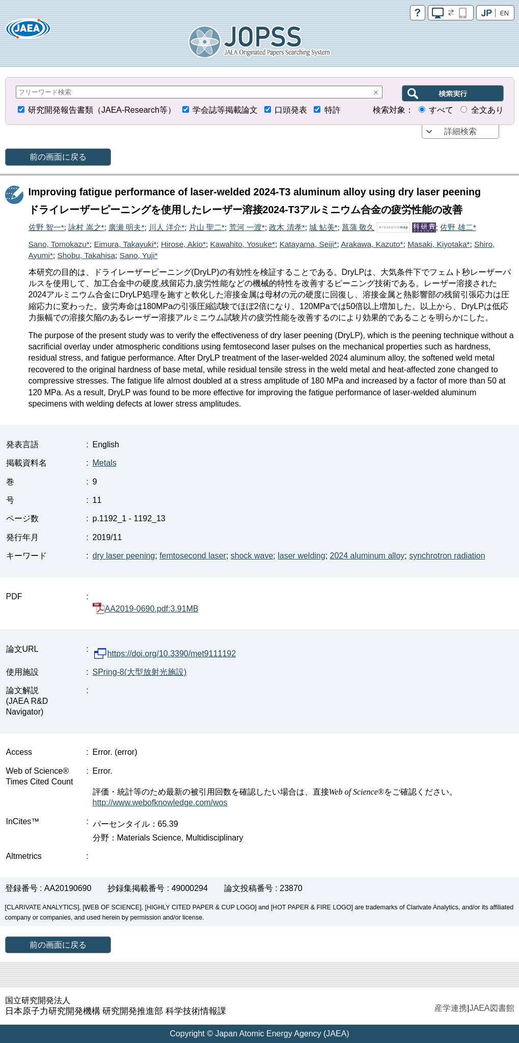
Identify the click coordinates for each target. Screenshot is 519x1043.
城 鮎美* (323, 227)
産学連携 (450, 1008)
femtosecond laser (192, 555)
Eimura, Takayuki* (125, 244)
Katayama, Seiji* (308, 244)
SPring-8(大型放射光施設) (140, 672)
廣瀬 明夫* (126, 227)
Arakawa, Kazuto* (372, 244)
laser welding (301, 555)
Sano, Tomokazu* (59, 244)
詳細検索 (460, 131)
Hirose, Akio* (183, 244)
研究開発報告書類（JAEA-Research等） (102, 110)
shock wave (252, 555)
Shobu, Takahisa (87, 255)
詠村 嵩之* (86, 227)
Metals (105, 463)
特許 (332, 110)
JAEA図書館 (491, 1008)
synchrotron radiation (447, 555)
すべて (441, 110)
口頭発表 (291, 110)
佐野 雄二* (458, 227)
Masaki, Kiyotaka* (438, 244)
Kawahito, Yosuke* (243, 244)
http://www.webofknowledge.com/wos (160, 802)
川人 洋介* (166, 227)
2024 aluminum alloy (367, 555)
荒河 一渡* (247, 227)
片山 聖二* (207, 227)
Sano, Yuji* (139, 255)
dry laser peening (124, 555)
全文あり (487, 110)
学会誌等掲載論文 (225, 110)
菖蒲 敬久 (358, 227)
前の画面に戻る (58, 156)
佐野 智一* (46, 227)
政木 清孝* (287, 227)
